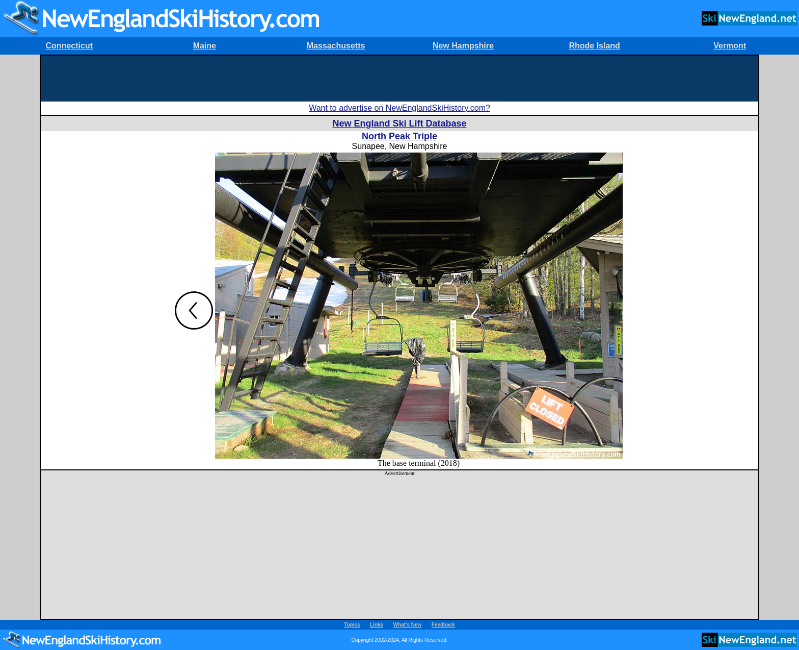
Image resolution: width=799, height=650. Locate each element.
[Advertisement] (399, 79)
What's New (407, 625)
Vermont (729, 45)
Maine (204, 45)
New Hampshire (463, 45)
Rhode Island (594, 45)
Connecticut (69, 45)
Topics (352, 625)
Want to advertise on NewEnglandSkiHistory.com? (399, 108)
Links (376, 625)
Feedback (443, 625)
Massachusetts (336, 45)
